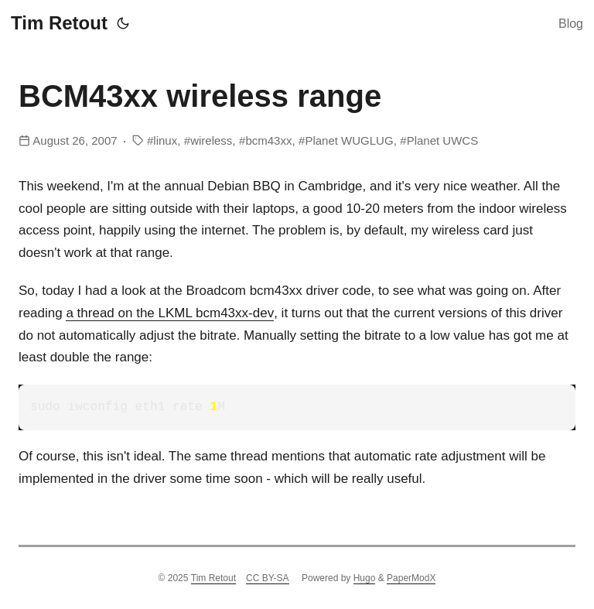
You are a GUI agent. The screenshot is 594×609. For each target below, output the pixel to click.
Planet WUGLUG (349, 140)
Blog (570, 23)
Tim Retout (59, 22)
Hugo (364, 578)
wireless (211, 140)
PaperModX (411, 578)
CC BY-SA (267, 578)
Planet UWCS (443, 140)
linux (165, 140)
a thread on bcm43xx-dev (170, 313)
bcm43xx (268, 140)
